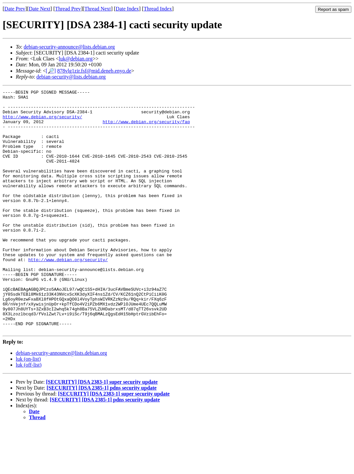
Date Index (127, 8)
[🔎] (51, 71)
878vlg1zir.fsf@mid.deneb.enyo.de (94, 71)
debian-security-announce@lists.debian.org (69, 47)
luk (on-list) (28, 407)
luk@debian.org (76, 58)
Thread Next (97, 8)
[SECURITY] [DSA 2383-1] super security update (102, 430)
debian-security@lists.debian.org (71, 76)
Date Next (39, 8)
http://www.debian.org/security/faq (146, 128)
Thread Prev (68, 8)
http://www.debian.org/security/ (42, 122)
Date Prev (14, 8)
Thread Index (158, 8)
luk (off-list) (28, 413)
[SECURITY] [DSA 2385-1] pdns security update (102, 436)
